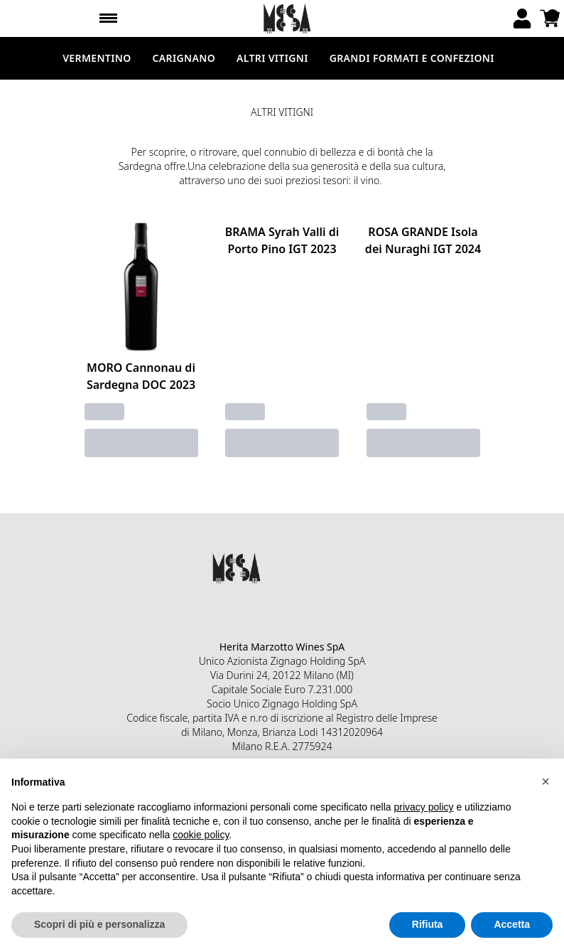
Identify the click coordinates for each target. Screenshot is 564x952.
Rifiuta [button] (427, 924)
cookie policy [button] (201, 834)
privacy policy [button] (424, 807)
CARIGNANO (184, 58)
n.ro (259, 717)
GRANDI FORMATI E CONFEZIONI (412, 58)
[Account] (522, 18)
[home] (287, 18)
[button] (545, 781)
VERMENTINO (97, 58)
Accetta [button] (512, 924)
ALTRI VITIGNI (272, 58)
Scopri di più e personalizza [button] (99, 924)
